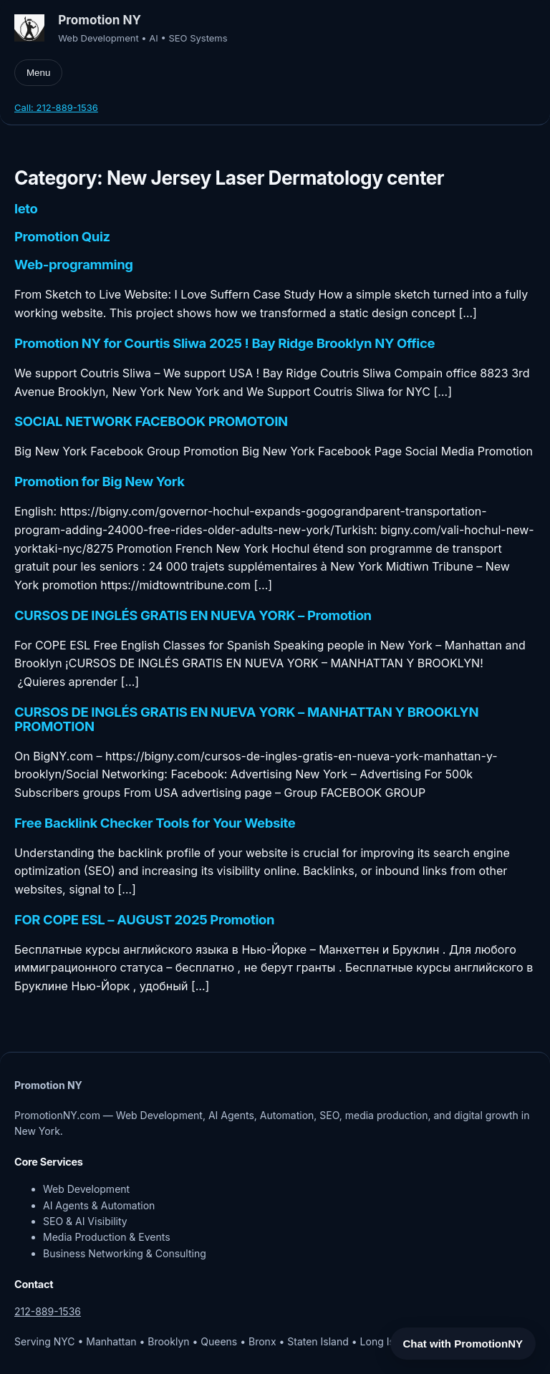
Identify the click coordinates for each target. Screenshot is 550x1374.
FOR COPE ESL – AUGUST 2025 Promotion (144, 920)
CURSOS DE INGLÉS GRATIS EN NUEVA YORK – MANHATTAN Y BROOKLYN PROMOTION (246, 719)
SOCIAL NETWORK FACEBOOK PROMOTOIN (151, 422)
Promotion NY (99, 19)
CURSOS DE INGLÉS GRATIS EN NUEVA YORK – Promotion (193, 616)
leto (25, 209)
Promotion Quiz (62, 237)
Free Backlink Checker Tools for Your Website (154, 823)
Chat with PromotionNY (463, 1343)
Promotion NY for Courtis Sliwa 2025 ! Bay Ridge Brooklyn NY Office (224, 344)
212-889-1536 (47, 1311)
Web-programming (73, 265)
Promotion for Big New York (99, 482)
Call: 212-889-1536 (56, 107)
